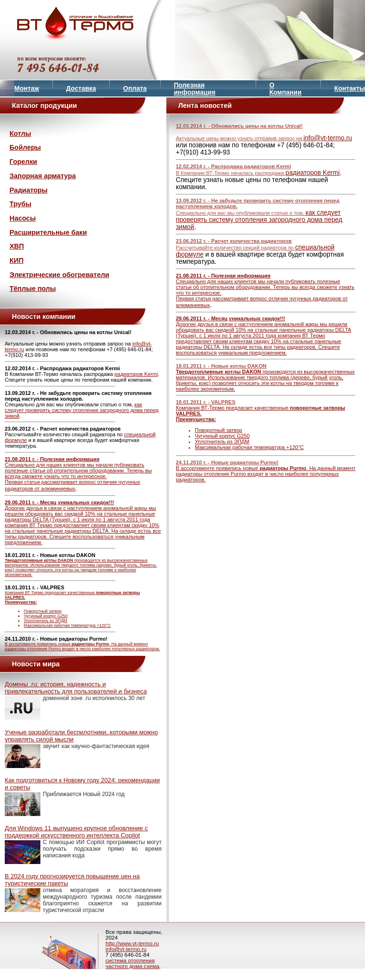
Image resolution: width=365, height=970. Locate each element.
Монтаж (26, 88)
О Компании (285, 89)
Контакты (349, 88)
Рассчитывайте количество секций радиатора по (235, 247)
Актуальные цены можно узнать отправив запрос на (239, 138)
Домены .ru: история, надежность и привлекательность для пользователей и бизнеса (76, 688)
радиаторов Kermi (136, 374)
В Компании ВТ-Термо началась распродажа (231, 173)
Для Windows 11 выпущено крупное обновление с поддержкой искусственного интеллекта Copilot (76, 832)
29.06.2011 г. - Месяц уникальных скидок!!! (59, 502)
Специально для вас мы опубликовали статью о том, (241, 213)
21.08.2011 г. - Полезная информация (52, 459)
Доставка (81, 88)
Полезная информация (195, 89)
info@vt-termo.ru (327, 138)
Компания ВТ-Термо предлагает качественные (83, 609)
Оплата (135, 88)
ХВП (17, 246)
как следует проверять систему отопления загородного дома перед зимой (82, 410)
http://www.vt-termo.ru (132, 943)
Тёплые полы (33, 288)
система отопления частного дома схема (132, 963)
